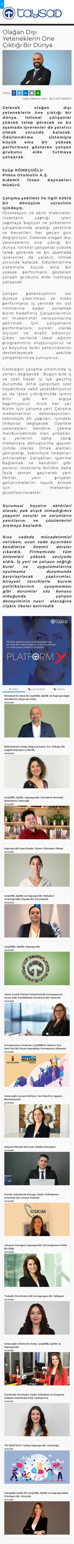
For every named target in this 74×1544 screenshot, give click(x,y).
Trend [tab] (14, 689)
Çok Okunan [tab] (36, 689)
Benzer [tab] (59, 689)
